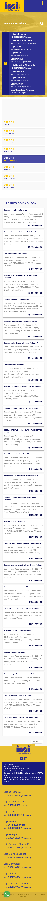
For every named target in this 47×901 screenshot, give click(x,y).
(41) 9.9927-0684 (17, 87)
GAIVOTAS (9, 141)
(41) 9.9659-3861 (17, 43)
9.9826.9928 (14, 815)
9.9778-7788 (14, 847)
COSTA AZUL (9, 132)
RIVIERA (9, 168)
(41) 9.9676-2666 (17, 62)
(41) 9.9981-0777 (17, 93)
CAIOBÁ (9, 123)
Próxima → (37, 742)
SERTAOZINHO (10, 177)
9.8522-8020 (14, 828)
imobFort (20, 894)
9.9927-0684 (14, 877)
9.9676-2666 (14, 838)
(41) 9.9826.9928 (17, 49)
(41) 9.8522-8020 (17, 55)
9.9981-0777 (14, 887)
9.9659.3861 (14, 805)
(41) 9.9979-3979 (17, 74)
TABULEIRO (9, 186)
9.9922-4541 (14, 867)
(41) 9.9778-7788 (17, 68)
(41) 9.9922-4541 (17, 80)
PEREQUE (9, 150)
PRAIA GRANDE (10, 159)
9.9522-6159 (14, 795)
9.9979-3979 (14, 857)
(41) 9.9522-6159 (17, 37)
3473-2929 (13, 825)
